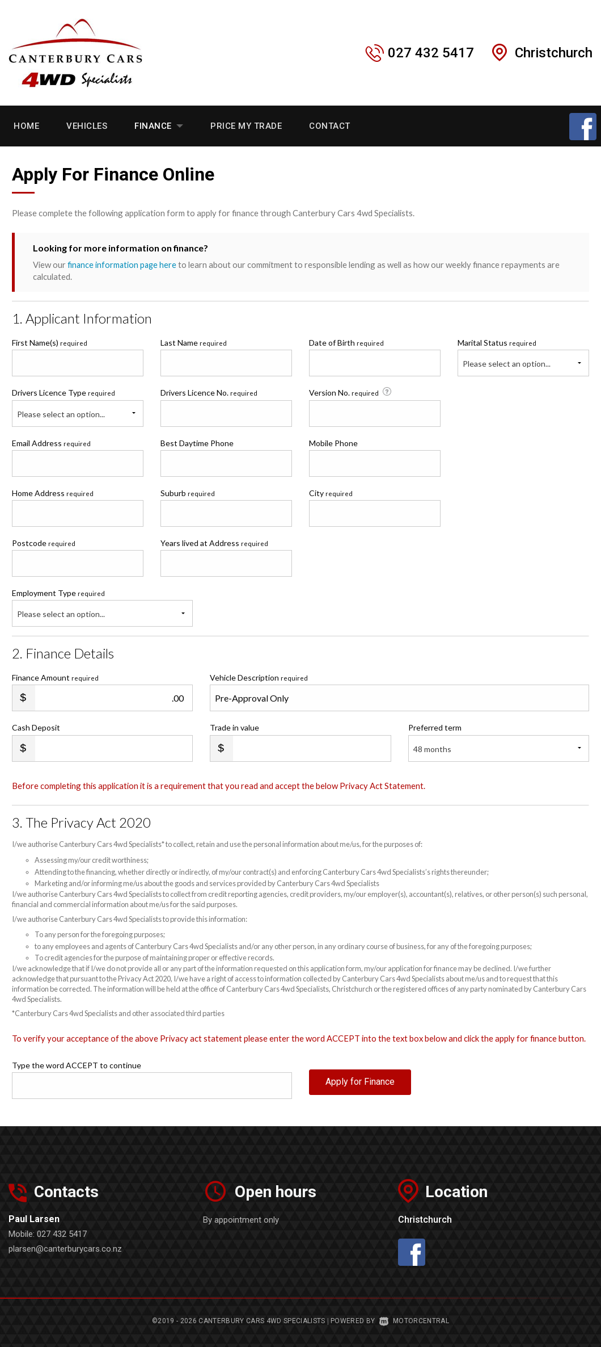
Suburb (187, 492)
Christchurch (553, 53)
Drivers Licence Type (63, 392)
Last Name (193, 342)
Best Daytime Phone (197, 442)
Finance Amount (55, 677)
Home (26, 126)
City (331, 492)
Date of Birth (346, 342)
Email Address (51, 442)
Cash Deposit (36, 727)
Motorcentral (414, 1321)
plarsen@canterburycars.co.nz (65, 1249)
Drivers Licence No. (208, 392)
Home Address (53, 492)
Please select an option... (507, 363)
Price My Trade (246, 126)
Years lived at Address (214, 542)
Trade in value (234, 727)
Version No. (351, 392)
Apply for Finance (360, 1084)
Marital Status (497, 342)
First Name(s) (49, 342)
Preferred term (435, 727)
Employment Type (102, 607)
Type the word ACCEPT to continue (76, 1065)
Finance (158, 126)
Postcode (43, 542)
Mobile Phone (333, 442)
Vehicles (86, 126)
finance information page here (123, 264)
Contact (329, 126)
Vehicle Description (259, 677)
